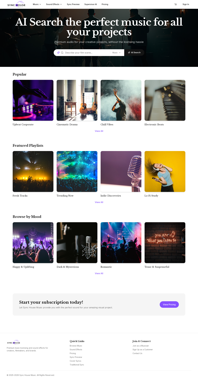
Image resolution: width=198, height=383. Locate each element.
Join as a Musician (141, 346)
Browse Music (76, 346)
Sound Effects (54, 4)
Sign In (186, 4)
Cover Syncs (75, 361)
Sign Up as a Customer (143, 349)
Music (37, 4)
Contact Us (137, 353)
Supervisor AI (90, 4)
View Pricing (169, 304)
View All (99, 131)
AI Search (133, 52)
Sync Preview (73, 4)
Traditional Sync (77, 365)
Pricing (105, 4)
